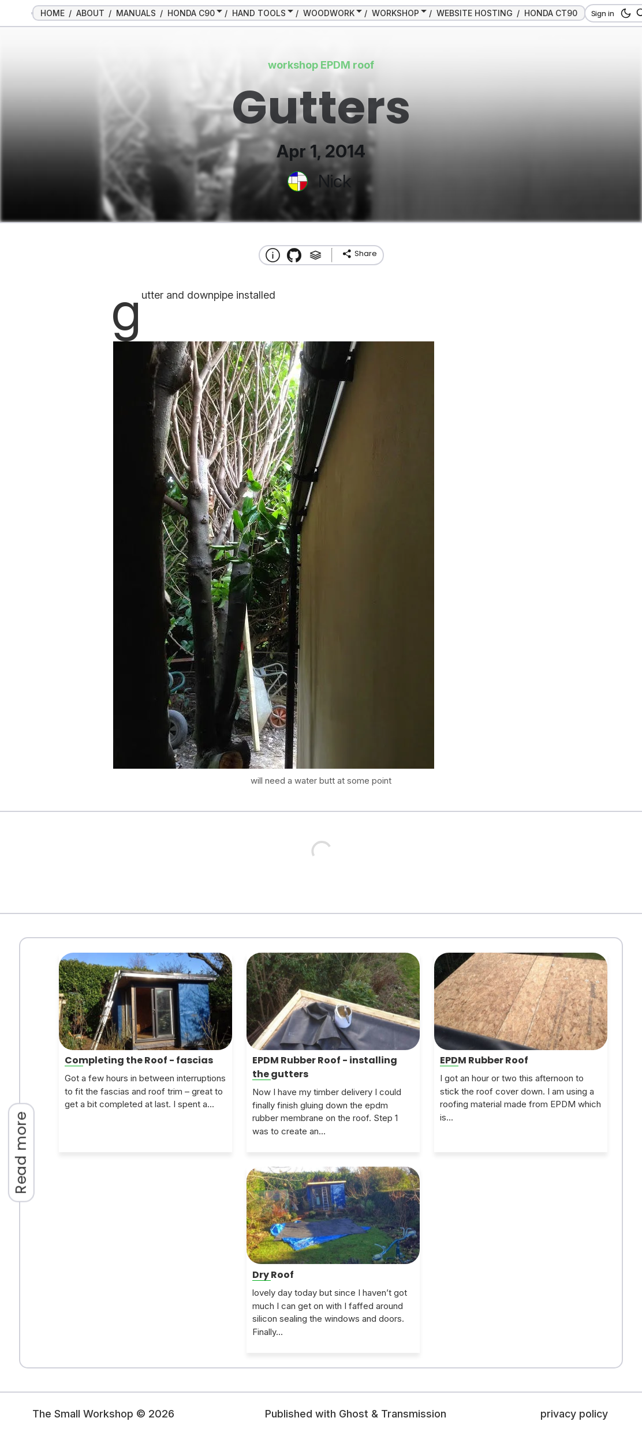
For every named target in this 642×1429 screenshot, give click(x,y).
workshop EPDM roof (321, 65)
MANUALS (136, 13)
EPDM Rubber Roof (484, 1060)
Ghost (353, 1414)
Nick (334, 181)
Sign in (602, 13)
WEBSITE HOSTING (474, 13)
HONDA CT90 (550, 13)
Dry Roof (273, 1274)
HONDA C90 (191, 13)
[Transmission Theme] (294, 255)
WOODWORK (328, 13)
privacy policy (574, 1414)
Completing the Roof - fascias (139, 1060)
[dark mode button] (624, 13)
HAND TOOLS (259, 13)
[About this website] (273, 255)
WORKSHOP (395, 13)
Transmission (413, 1414)
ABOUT (90, 13)
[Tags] (315, 255)
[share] (359, 254)
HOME (52, 13)
